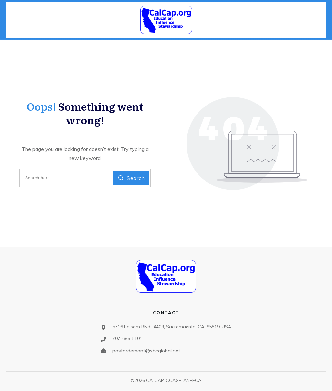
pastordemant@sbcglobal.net (146, 350)
